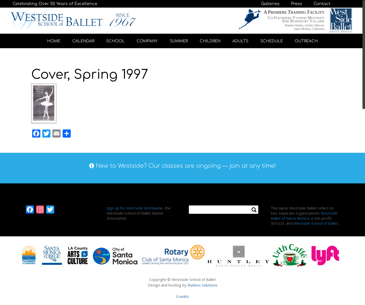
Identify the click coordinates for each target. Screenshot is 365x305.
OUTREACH (306, 41)
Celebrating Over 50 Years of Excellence (55, 4)
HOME (53, 41)
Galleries (270, 4)
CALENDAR (83, 41)
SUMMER (179, 41)
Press (296, 4)
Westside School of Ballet (316, 223)
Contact (322, 4)
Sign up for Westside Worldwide (135, 208)
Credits (182, 296)
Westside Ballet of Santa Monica (304, 216)
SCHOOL (115, 41)
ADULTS (240, 41)
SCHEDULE (271, 41)
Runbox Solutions (202, 285)
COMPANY (147, 41)
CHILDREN (210, 41)
